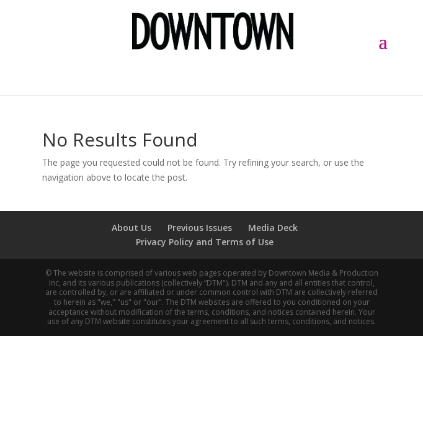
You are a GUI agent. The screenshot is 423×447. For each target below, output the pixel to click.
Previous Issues (199, 227)
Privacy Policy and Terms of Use (205, 242)
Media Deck (273, 227)
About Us (131, 227)
